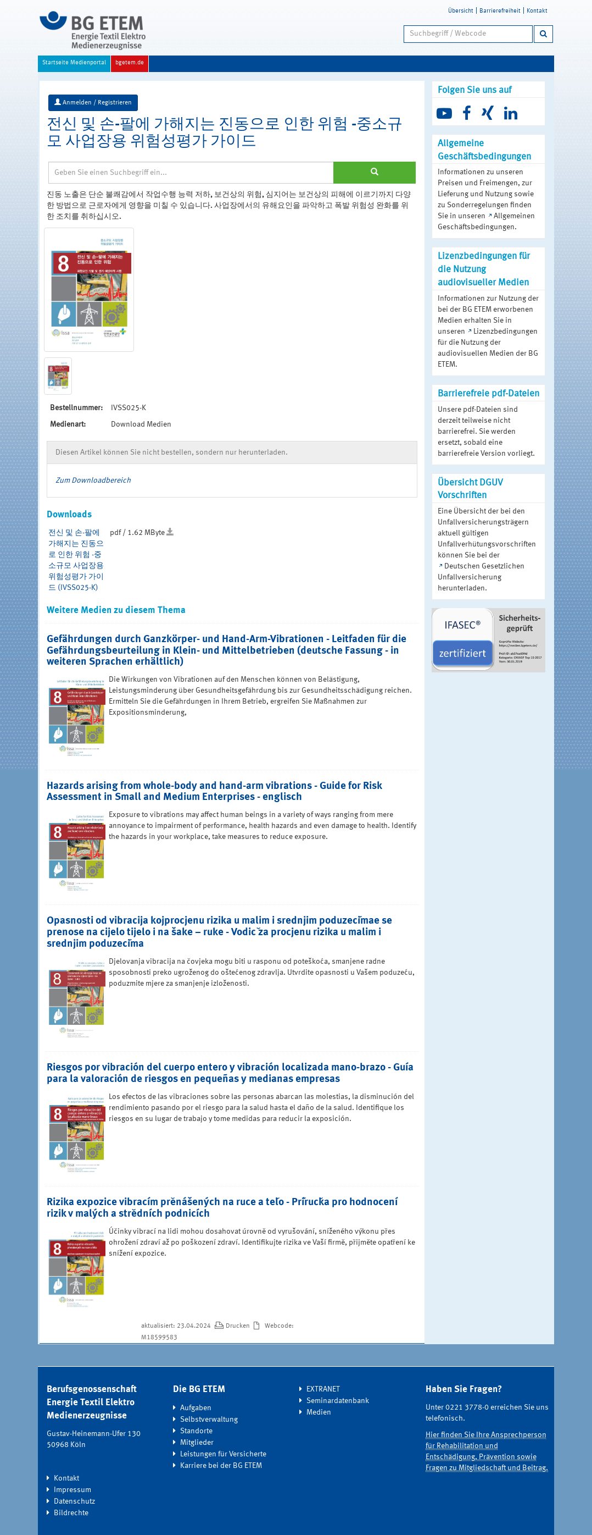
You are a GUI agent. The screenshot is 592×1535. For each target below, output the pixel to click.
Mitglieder (197, 1442)
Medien (318, 1412)
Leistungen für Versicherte (223, 1454)
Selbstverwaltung (209, 1419)
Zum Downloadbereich (93, 480)
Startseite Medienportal (74, 63)
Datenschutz (74, 1501)
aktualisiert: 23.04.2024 (177, 1326)
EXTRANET (323, 1389)
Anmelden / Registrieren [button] (93, 102)
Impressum (72, 1490)
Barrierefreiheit (500, 11)
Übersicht (460, 11)
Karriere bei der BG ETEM (221, 1466)
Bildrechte (71, 1513)
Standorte (196, 1431)
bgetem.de (129, 63)
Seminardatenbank (337, 1401)
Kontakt (537, 11)
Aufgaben (195, 1408)
